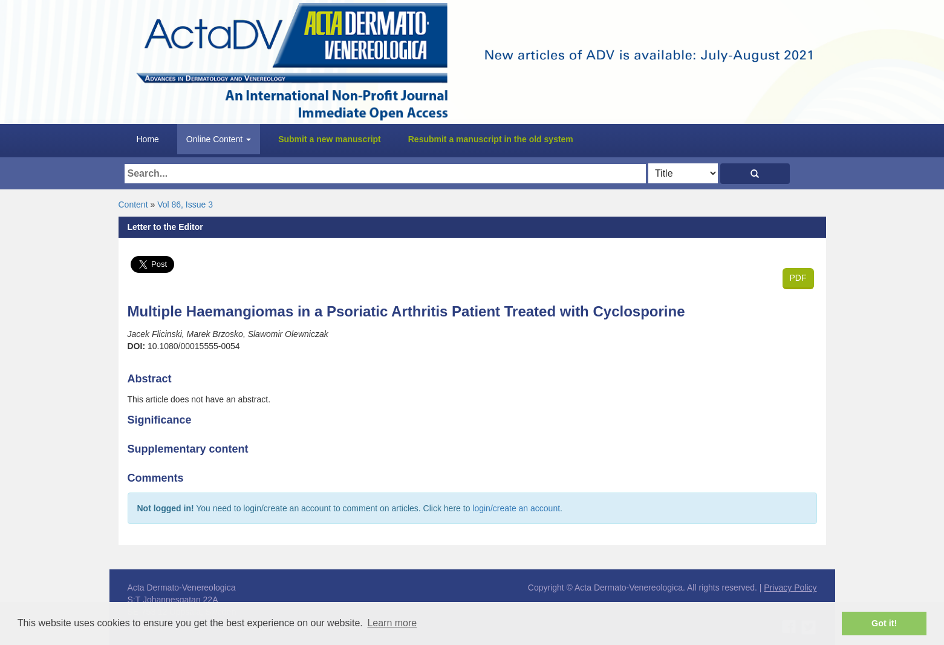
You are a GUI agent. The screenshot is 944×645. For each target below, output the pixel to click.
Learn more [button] (392, 623)
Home (148, 139)
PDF (798, 278)
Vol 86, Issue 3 (185, 204)
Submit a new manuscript (329, 139)
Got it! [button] (884, 623)
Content (133, 204)
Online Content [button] (218, 139)
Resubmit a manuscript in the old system (490, 139)
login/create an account (516, 508)
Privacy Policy (790, 587)
